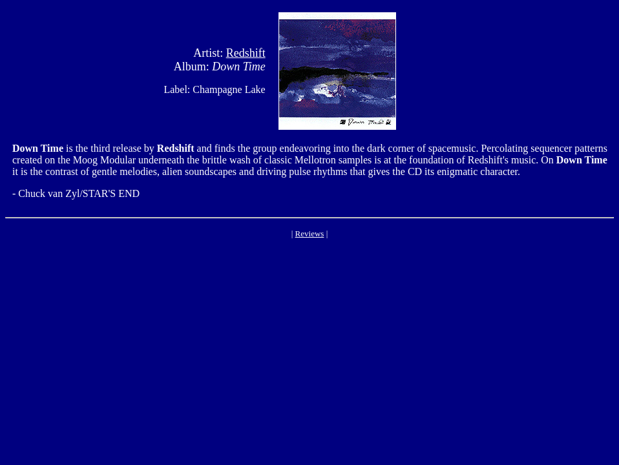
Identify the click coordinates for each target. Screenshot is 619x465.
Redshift (246, 52)
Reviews (309, 233)
